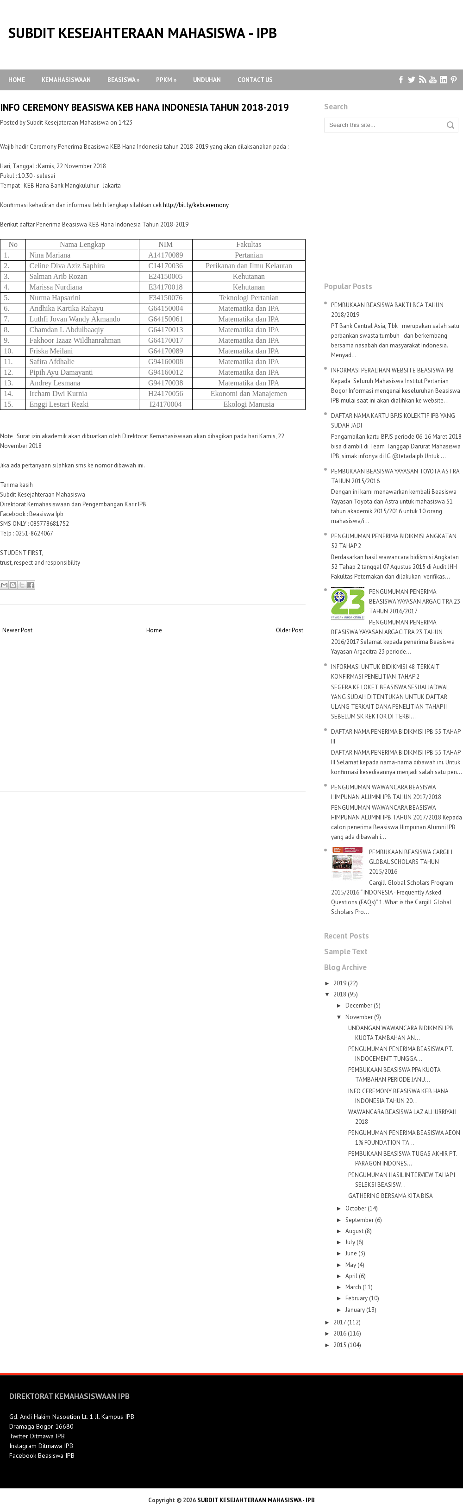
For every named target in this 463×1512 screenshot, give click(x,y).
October (355, 1208)
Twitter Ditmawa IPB (37, 1436)
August (354, 1231)
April (351, 1276)
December (358, 1005)
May (350, 1265)
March (353, 1287)
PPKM (166, 80)
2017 (339, 1322)
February (356, 1298)
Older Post (289, 630)
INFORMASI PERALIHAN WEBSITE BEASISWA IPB (392, 370)
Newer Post (17, 630)
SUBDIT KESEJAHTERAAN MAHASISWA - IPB (142, 32)
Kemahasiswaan (66, 80)
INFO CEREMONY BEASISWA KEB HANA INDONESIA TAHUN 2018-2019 (144, 107)
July (350, 1242)
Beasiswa (123, 80)
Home (16, 80)
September (359, 1220)
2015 (339, 1345)
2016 (339, 1333)
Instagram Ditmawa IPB (41, 1446)
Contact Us (255, 80)
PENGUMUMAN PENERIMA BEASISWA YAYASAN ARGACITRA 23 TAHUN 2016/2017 (414, 601)
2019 (339, 983)
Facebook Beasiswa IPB (42, 1455)
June (351, 1253)
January (355, 1310)
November (359, 1017)
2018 (339, 994)
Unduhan (207, 80)
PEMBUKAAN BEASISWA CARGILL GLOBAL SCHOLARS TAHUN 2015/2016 (411, 862)
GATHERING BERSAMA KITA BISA (390, 1196)
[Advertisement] (153, 727)
